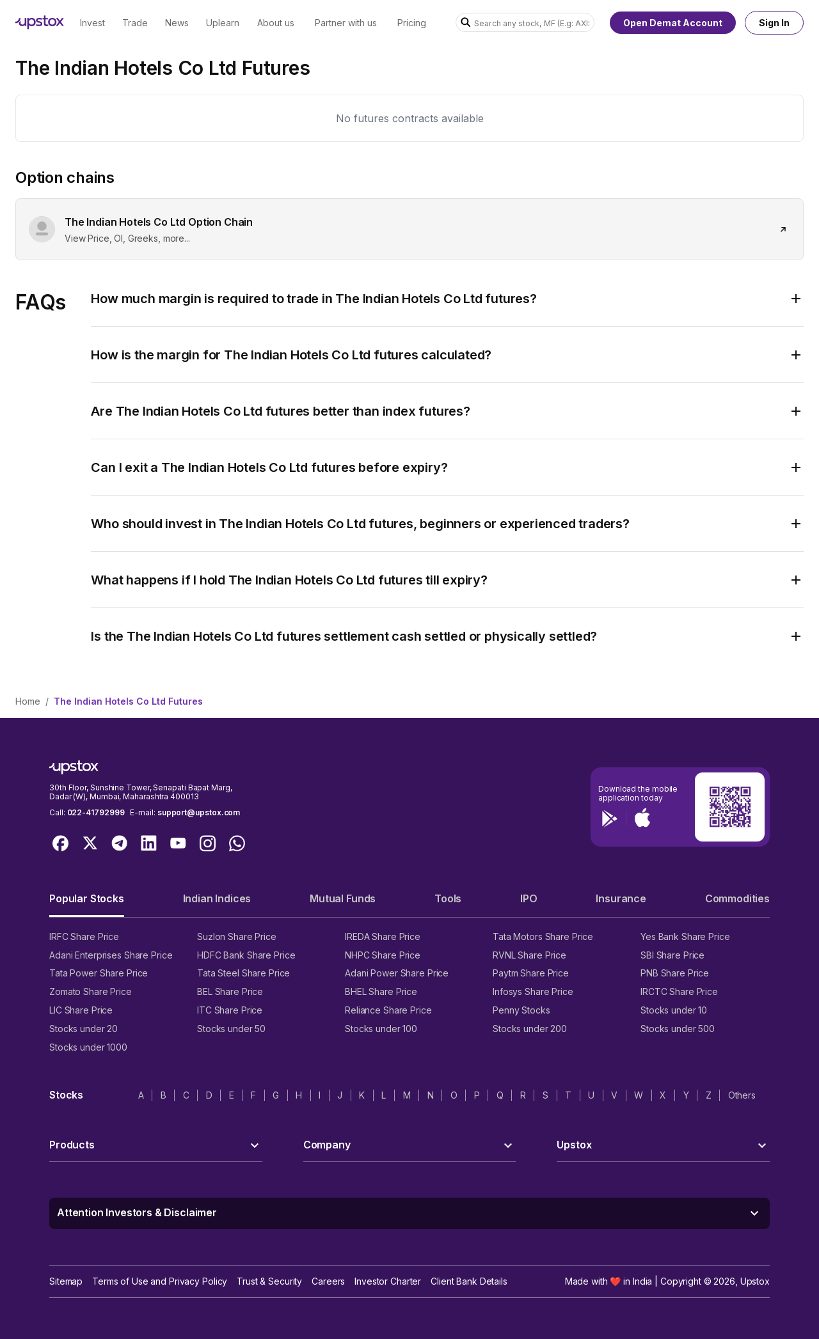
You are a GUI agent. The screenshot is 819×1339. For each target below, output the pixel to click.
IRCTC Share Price (679, 991)
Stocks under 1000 (88, 1047)
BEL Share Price (230, 991)
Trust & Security (269, 1281)
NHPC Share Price (382, 955)
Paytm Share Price (531, 972)
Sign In (774, 22)
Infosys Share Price (533, 991)
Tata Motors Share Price (543, 936)
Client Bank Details (469, 1281)
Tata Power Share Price (98, 972)
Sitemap (66, 1281)
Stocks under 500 (677, 1028)
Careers (328, 1281)
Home (27, 701)
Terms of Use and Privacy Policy (159, 1281)
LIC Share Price (81, 1010)
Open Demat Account (672, 22)
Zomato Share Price (90, 991)
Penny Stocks (521, 1010)
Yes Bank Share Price (685, 936)
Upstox (755, 1281)
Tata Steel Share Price (243, 972)
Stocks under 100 (381, 1028)
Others (742, 1095)
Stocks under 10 (673, 1010)
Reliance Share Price (388, 1010)
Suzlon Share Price (236, 936)
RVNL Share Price (529, 955)
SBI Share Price (672, 955)
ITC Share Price (229, 1010)
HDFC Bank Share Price (246, 955)
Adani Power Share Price (397, 972)
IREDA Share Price (382, 936)
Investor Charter (387, 1281)
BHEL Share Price (381, 991)
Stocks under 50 (231, 1028)
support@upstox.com (198, 812)
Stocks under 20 (83, 1028)
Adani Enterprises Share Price (110, 955)
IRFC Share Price (84, 936)
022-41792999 (96, 812)
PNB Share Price (674, 972)
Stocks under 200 (530, 1028)
